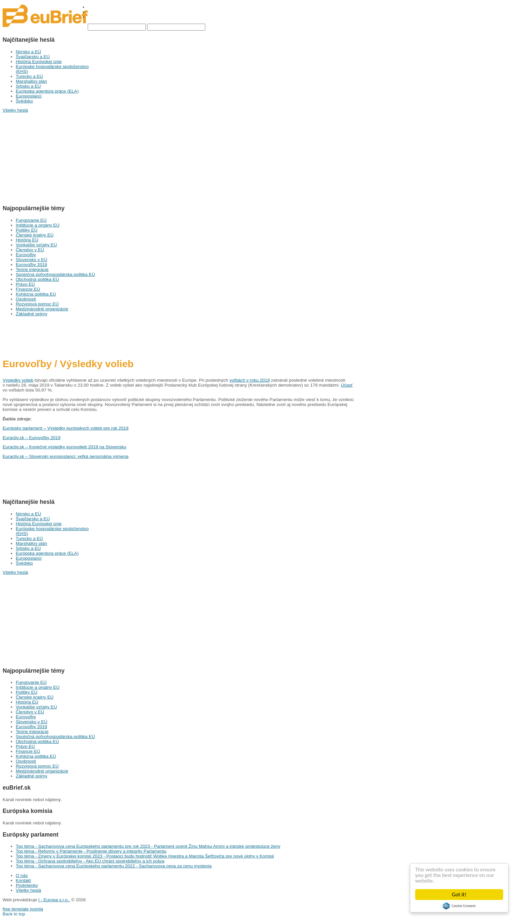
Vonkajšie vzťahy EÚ (36, 244)
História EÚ (27, 239)
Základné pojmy (31, 313)
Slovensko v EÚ (31, 259)
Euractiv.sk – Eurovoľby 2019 (31, 437)
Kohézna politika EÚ (36, 294)
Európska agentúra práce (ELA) (47, 91)
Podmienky (27, 885)
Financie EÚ (28, 289)
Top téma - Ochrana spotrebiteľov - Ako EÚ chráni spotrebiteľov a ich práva (90, 861)
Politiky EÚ (26, 230)
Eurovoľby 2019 (31, 264)
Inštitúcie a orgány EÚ (37, 225)
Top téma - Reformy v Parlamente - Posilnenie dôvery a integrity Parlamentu (91, 851)
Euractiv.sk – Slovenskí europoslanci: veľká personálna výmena (65, 456)
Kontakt (23, 880)
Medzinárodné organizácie (42, 308)
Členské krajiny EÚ (35, 235)
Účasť (347, 385)
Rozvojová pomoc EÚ (37, 304)
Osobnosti (26, 299)
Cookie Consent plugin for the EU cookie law (459, 905)
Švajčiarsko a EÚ (33, 56)
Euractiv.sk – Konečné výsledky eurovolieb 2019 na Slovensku (64, 446)
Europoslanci (29, 96)
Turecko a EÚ (29, 76)
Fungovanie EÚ (31, 220)
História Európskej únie (39, 61)
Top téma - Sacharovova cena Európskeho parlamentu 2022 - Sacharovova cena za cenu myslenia (114, 865)
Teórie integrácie (32, 269)
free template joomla (23, 909)
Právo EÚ (25, 284)
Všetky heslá (28, 890)
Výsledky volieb (18, 380)
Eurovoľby (26, 254)
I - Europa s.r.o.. (54, 899)
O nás (22, 875)
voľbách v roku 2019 (250, 380)
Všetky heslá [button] (15, 110)
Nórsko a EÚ (28, 51)
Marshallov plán (31, 81)
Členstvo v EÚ (30, 249)
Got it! (459, 894)
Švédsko (24, 101)
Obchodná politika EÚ (37, 279)
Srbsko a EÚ (28, 86)
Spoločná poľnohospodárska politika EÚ (55, 274)
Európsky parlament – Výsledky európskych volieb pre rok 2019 (65, 428)
